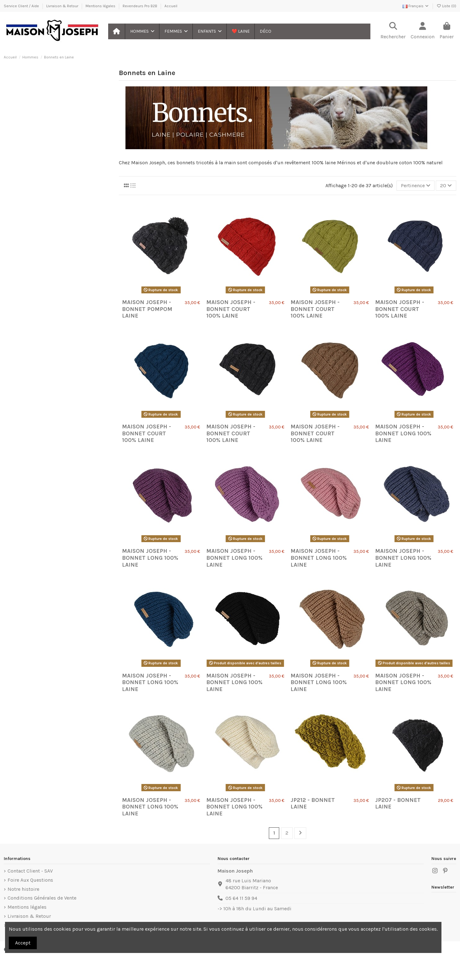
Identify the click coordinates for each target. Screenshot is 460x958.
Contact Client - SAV (30, 871)
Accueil (170, 6)
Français (415, 6)
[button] (142, 31)
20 (446, 185)
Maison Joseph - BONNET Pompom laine (147, 309)
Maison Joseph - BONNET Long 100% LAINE (403, 433)
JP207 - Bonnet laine (398, 803)
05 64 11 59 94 (241, 898)
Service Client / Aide (22, 6)
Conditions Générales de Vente (42, 898)
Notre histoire (23, 889)
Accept (22, 943)
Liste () (446, 6)
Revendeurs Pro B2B (140, 6)
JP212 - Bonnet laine (313, 803)
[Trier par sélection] (415, 186)
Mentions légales (101, 6)
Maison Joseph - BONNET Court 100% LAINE (230, 309)
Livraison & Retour (62, 6)
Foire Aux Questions (30, 880)
